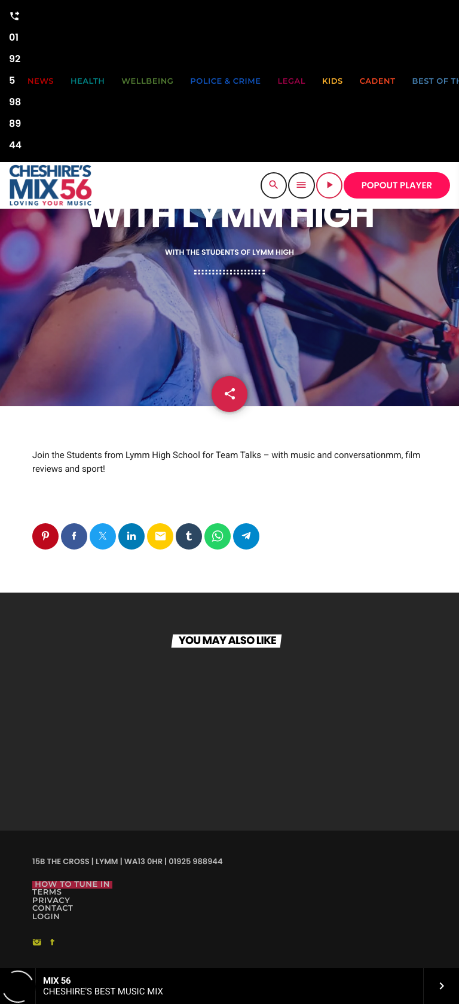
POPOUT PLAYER (397, 185)
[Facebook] (52, 943)
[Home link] (50, 185)
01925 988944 (15, 79)
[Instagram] (37, 943)
